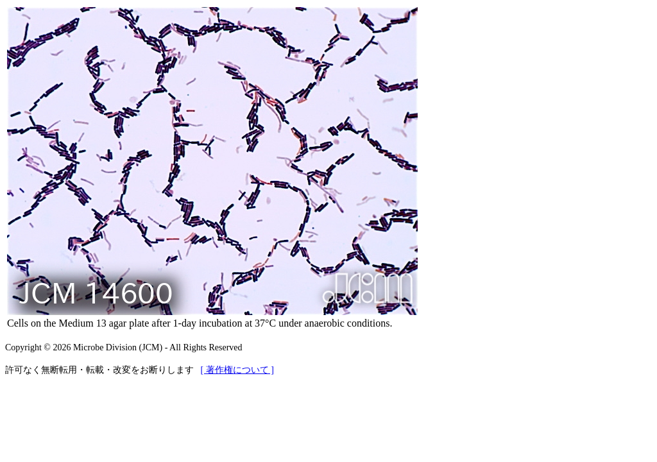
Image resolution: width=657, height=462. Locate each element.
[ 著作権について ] (237, 370)
